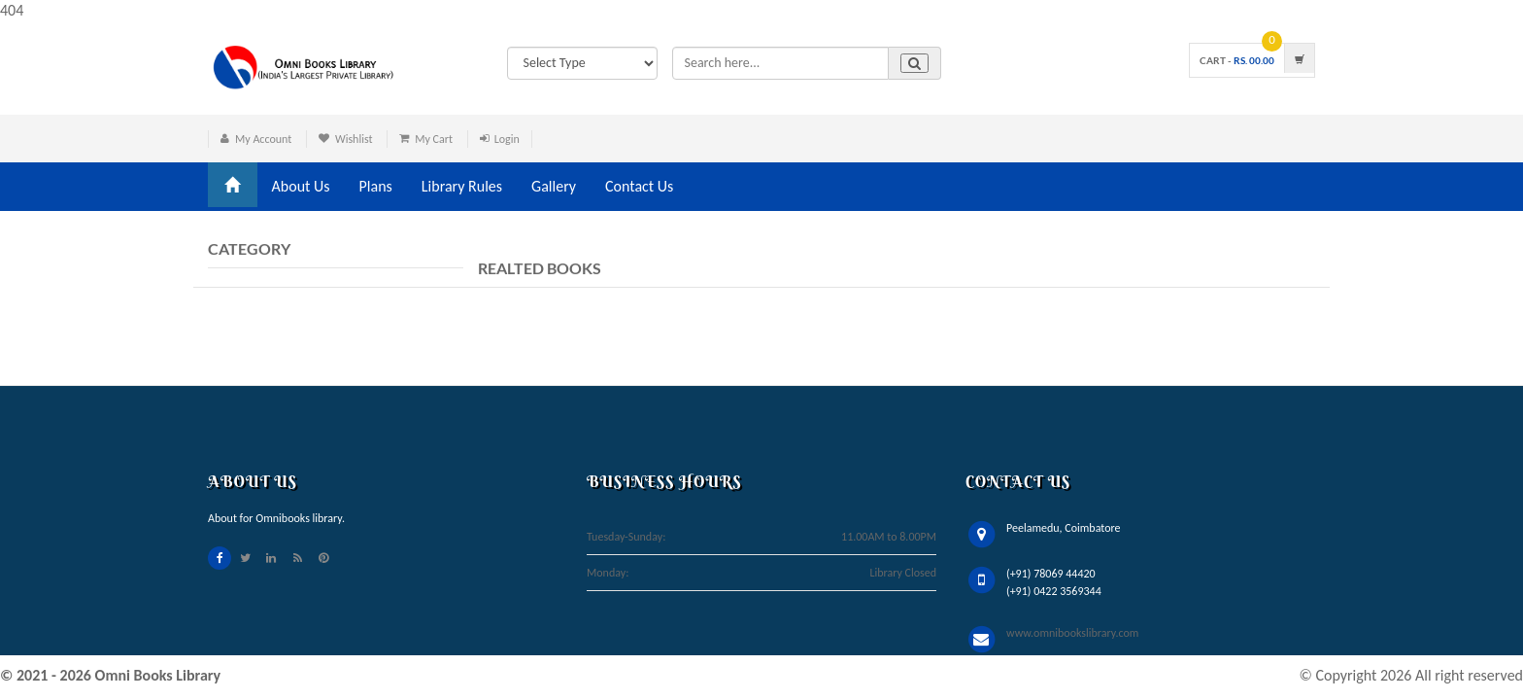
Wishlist (354, 139)
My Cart (434, 139)
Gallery (553, 186)
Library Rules (462, 186)
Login (507, 139)
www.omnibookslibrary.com (1072, 633)
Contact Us (639, 186)
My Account (263, 139)
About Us (301, 186)
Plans (375, 186)
